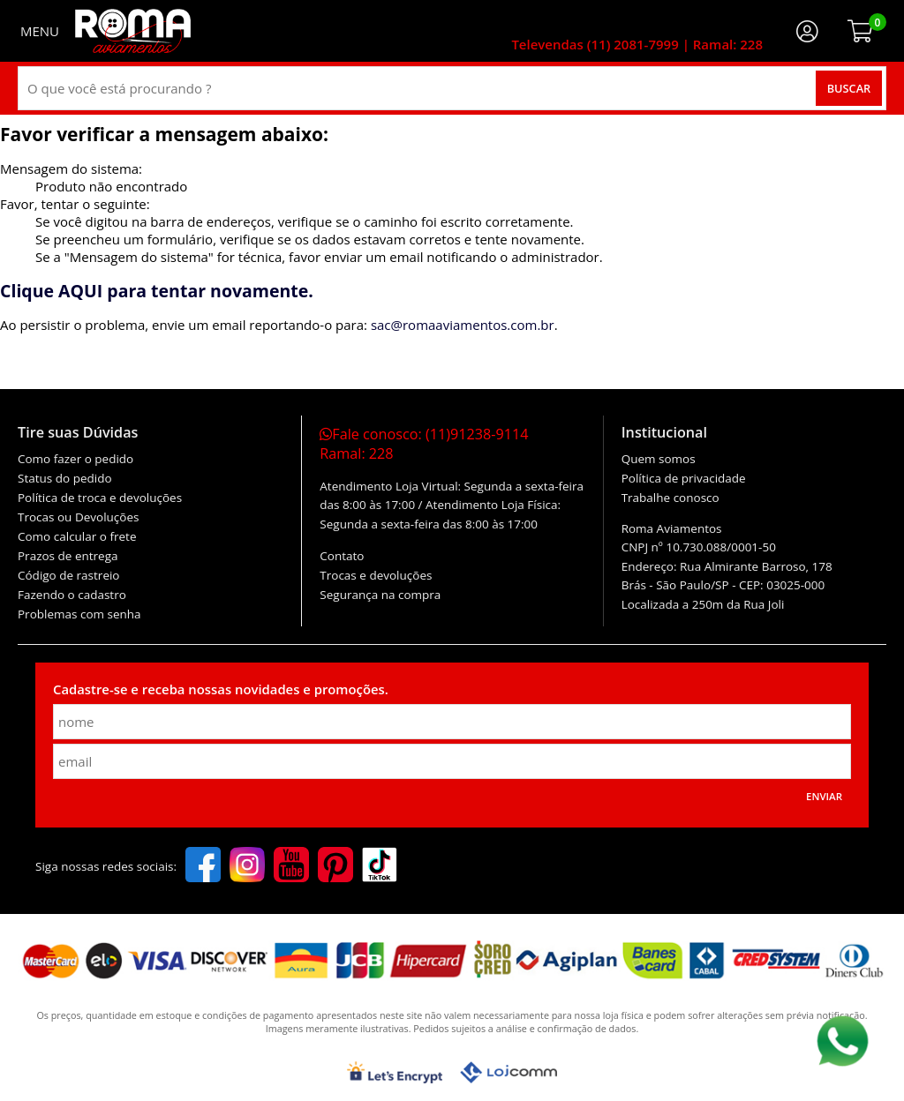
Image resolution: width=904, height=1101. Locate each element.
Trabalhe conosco (670, 498)
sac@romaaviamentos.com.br (462, 324)
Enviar (824, 796)
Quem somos (659, 459)
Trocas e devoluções (376, 575)
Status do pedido (65, 478)
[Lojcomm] (508, 1072)
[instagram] (247, 866)
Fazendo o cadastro (72, 595)
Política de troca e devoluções (100, 498)
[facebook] (203, 866)
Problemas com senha (79, 614)
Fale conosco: (424, 443)
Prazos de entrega (67, 556)
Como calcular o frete (77, 536)
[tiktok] (379, 866)
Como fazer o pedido (75, 459)
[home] (133, 31)
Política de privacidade (684, 478)
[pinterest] (335, 866)
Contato (342, 556)
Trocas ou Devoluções (78, 517)
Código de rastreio (69, 575)
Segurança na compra (380, 595)
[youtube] (291, 866)
